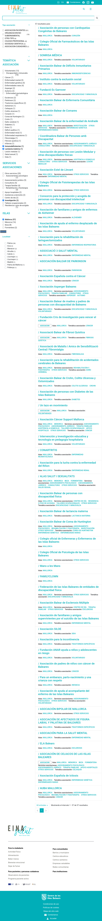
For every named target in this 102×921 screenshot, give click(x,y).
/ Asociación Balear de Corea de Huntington (64, 521)
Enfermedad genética (76, 128)
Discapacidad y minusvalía (84, 94)
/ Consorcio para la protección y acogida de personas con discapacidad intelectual (64, 197)
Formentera (77, 481)
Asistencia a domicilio (84, 159)
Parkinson (77, 270)
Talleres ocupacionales (72, 428)
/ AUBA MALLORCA (50, 788)
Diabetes (76, 399)
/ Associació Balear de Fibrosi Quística (61, 332)
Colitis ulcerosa (80, 386)
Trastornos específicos (83, 644)
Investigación (80, 126)
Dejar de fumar (14, 866)
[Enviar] (97, 18)
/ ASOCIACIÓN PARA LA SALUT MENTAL (62, 733)
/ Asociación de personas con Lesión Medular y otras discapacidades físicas (66, 153)
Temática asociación (16, 62)
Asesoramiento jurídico (85, 144)
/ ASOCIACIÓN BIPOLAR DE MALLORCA (62, 709)
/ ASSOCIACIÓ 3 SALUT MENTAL (58, 250)
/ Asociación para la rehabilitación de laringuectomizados (60, 239)
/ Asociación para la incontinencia (58, 639)
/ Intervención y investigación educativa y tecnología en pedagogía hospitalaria (63, 438)
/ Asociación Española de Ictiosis (58, 775)
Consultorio (44, 146)
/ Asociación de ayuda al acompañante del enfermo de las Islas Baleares (63, 692)
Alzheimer (77, 217)
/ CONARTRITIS (47, 450)
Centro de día (80, 501)
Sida (74, 633)
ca (62, 2)
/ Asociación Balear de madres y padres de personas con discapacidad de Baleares (64, 303)
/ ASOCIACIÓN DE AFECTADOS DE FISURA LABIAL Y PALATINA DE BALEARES (63, 721)
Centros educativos (60, 856)
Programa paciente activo (18, 879)
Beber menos (13, 859)
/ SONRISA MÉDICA (50, 55)
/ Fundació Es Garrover (52, 89)
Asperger (70, 295)
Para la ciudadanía (15, 848)
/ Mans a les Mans (49, 566)
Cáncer (75, 281)
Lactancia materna (81, 516)
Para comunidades (60, 849)
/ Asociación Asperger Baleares (57, 286)
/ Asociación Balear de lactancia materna (63, 511)
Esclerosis (87, 609)
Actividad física (14, 852)
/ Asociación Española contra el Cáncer (62, 276)
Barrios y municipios (61, 853)
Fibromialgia (78, 354)
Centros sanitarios (60, 860)
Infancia (76, 685)
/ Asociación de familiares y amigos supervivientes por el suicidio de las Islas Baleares (68, 617)
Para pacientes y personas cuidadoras (23, 871)
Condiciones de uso (51, 904)
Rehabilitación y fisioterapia (65, 528)
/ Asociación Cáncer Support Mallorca (61, 419)
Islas (16, 213)
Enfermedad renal (80, 470)
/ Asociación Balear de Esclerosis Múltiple (63, 602)
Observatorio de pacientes (18, 875)
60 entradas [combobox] (43, 805)
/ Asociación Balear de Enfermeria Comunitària (66, 100)
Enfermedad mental (57, 176)
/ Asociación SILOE (49, 629)
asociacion (44, 326)
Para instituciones (60, 871)
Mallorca (47, 36)
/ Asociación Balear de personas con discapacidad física (60, 495)
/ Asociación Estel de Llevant (55, 169)
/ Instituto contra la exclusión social (59, 79)
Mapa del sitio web (51, 911)
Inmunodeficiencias (81, 73)
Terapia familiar (59, 293)
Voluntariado (78, 60)
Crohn (92, 386)
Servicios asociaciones (16, 165)
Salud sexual (44, 487)
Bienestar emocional (16, 862)
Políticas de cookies (51, 908)
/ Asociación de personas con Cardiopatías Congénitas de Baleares (64, 29)
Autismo (81, 295)
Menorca (58, 424)
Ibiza (67, 481)
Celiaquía (77, 770)
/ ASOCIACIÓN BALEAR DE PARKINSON (62, 261)
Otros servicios (59, 162)
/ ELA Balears (46, 743)
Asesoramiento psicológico (63, 483)
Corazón (76, 36)
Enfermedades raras (48, 130)
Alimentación (13, 855)
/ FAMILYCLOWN (48, 576)
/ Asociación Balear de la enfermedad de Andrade (68, 121)
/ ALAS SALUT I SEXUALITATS (56, 476)
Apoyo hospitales (89, 767)
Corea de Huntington (83, 530)
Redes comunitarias (61, 867)
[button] (16, 25)
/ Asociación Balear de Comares (57, 110)
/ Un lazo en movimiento (52, 405)
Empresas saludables (61, 863)
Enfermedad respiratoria (84, 245)
